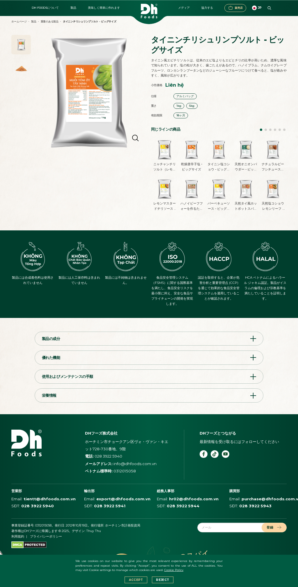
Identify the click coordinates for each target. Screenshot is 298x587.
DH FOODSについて (45, 8)
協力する (207, 8)
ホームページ (18, 21)
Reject (162, 580)
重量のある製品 (49, 21)
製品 (73, 8)
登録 (274, 527)
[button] (261, 130)
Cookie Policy (173, 570)
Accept (136, 580)
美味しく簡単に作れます (104, 8)
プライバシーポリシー (46, 536)
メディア (184, 8)
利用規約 (17, 536)
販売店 (235, 8)
